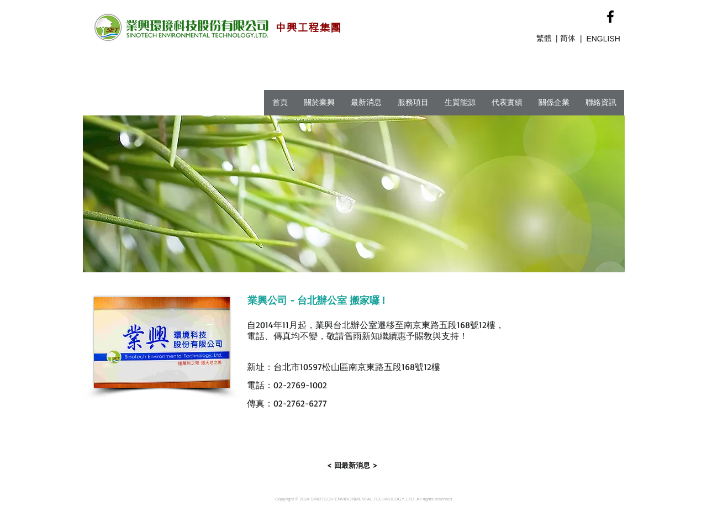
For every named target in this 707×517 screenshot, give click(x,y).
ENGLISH (603, 38)
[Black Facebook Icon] (610, 16)
